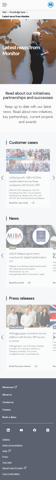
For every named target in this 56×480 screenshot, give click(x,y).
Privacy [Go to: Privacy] (5, 456)
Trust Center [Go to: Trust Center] (7, 462)
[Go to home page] (51, 5)
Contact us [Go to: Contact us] (8, 402)
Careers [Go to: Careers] (6, 409)
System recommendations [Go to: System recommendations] (12, 445)
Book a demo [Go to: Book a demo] (9, 417)
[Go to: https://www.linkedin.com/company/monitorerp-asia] (8, 431)
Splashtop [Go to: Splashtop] (6, 439)
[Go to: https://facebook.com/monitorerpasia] (34, 431)
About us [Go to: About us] (7, 394)
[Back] (2, 178)
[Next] (54, 178)
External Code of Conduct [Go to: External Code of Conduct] (12, 468)
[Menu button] (4, 4)
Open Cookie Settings (10, 473)
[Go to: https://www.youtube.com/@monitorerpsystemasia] (21, 431)
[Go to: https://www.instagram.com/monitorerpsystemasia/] (47, 431)
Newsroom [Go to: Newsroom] (7, 387)
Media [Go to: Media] (4, 450)
